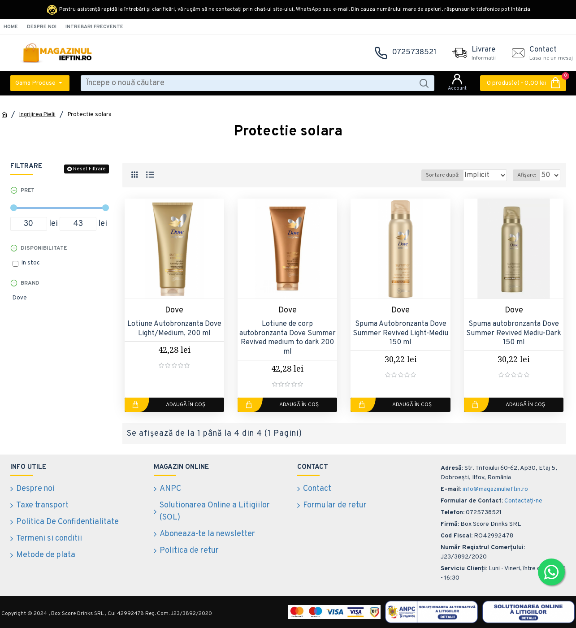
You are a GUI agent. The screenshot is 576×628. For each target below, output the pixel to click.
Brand (30, 283)
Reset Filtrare (89, 169)
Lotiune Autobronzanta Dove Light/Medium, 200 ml (174, 329)
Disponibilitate (44, 248)
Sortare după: (429, 175)
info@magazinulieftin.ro (495, 489)
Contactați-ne (523, 501)
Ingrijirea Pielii (37, 114)
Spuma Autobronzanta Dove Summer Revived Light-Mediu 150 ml (400, 333)
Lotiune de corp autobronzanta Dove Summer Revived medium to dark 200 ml (287, 338)
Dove (174, 310)
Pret (28, 190)
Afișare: (529, 175)
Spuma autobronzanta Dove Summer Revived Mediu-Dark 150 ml (513, 333)
